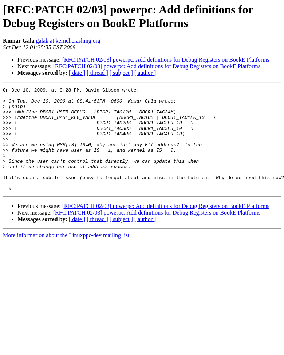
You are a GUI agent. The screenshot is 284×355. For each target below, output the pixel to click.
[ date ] (77, 73)
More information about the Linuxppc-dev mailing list (66, 256)
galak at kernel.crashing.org (68, 41)
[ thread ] (97, 73)
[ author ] (145, 73)
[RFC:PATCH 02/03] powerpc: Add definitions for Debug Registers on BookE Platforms (165, 60)
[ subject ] (121, 73)
